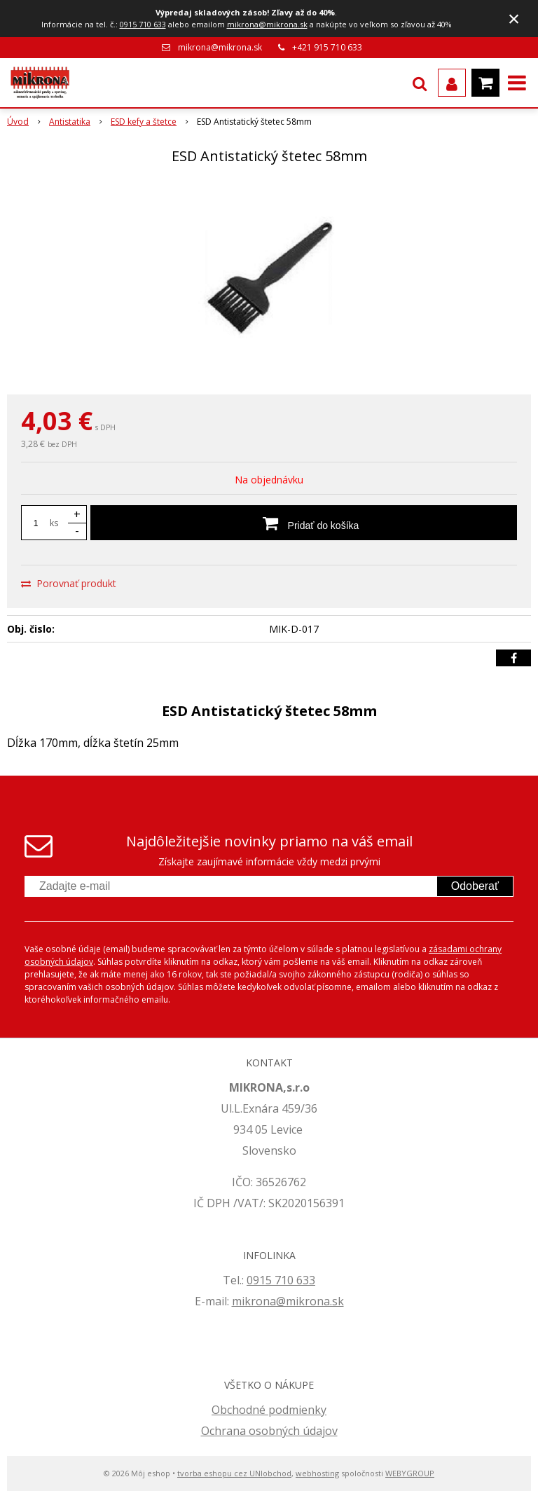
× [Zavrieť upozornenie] (514, 18)
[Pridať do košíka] (303, 522)
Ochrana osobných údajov (269, 1430)
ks (54, 523)
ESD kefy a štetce (144, 122)
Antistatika (69, 122)
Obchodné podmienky (269, 1409)
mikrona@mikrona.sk (267, 24)
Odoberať (475, 886)
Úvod (18, 122)
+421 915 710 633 (327, 47)
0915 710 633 (143, 24)
